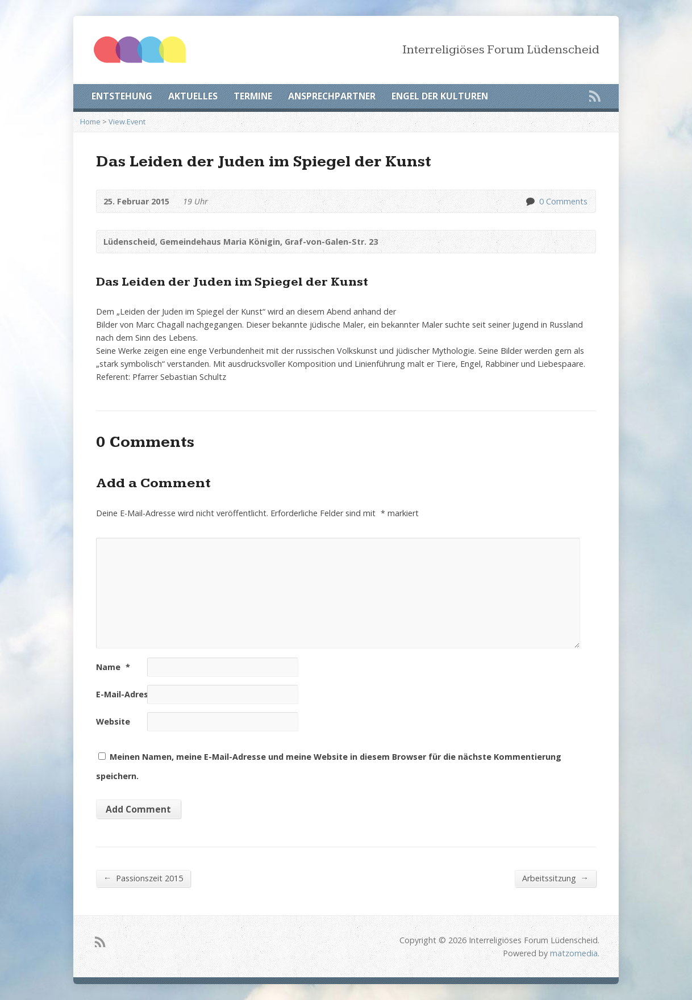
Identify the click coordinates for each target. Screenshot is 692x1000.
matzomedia (574, 953)
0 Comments (529, 201)
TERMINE (253, 96)
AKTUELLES (193, 96)
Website (113, 721)
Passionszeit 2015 (143, 878)
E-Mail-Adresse (132, 694)
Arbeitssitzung (555, 878)
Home (90, 121)
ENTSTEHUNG (121, 96)
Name (113, 667)
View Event (127, 121)
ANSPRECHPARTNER (332, 96)
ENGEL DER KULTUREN (439, 96)
